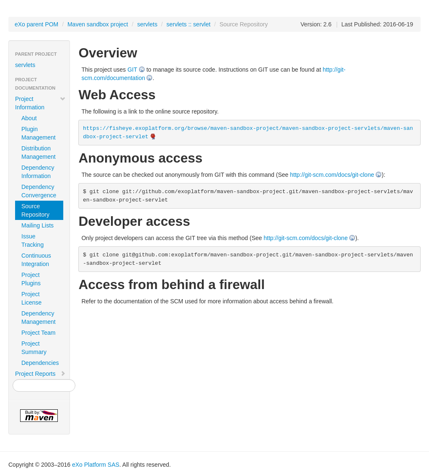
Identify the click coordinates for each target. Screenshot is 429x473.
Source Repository (35, 210)
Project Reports (40, 373)
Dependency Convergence (38, 191)
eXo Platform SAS (95, 464)
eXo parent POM (36, 24)
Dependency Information (37, 171)
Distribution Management (38, 152)
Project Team (38, 332)
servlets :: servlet (188, 24)
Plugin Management (38, 133)
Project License (31, 298)
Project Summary (34, 347)
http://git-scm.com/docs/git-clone (332, 174)
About (29, 118)
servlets (147, 24)
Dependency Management (38, 317)
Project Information (40, 103)
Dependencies (40, 362)
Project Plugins (31, 279)
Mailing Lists (37, 225)
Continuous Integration (36, 259)
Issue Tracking (32, 240)
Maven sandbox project (97, 24)
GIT (132, 69)
